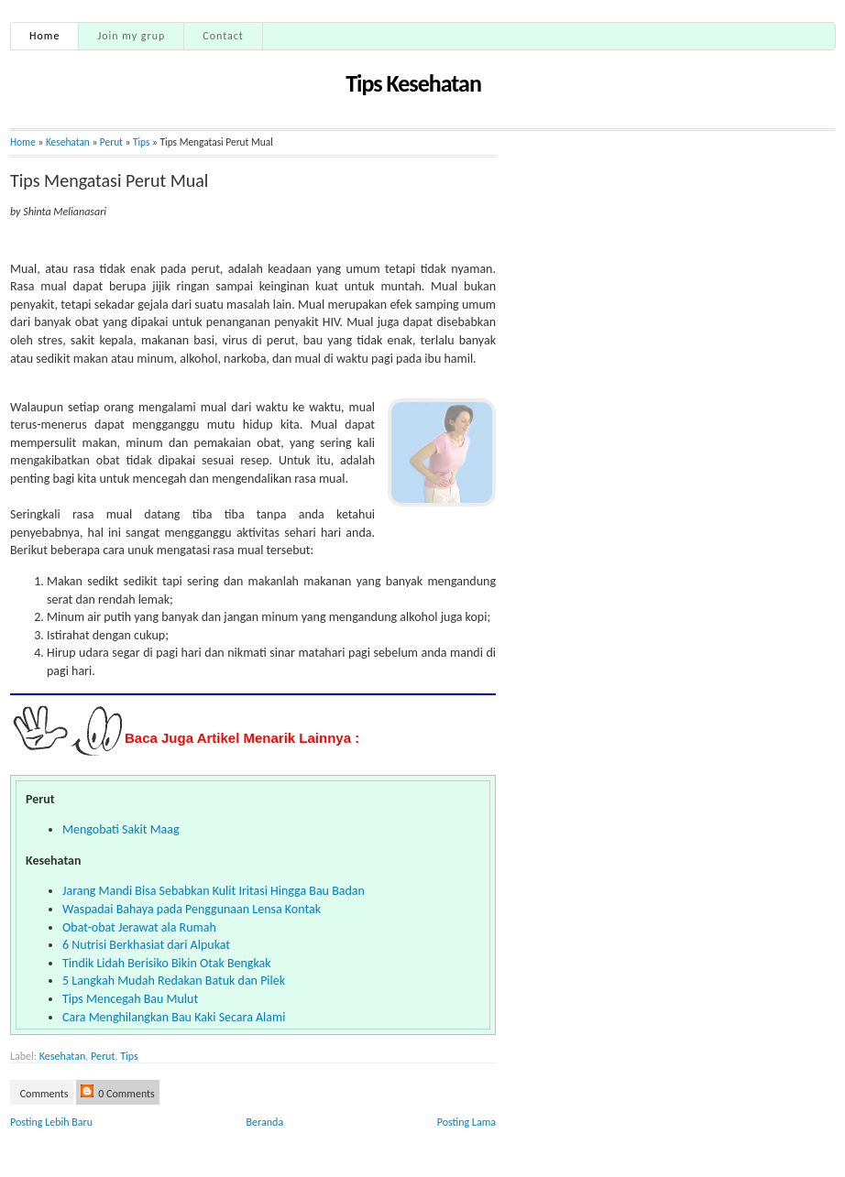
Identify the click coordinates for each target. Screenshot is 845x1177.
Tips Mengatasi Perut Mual (109, 180)
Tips (141, 142)
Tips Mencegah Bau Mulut (130, 999)
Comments (43, 1093)
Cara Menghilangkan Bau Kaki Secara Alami (173, 1017)
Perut (103, 1056)
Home (44, 35)
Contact (223, 35)
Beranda (265, 1122)
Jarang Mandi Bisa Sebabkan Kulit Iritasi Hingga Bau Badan (213, 891)
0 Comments (118, 1092)
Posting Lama (466, 1122)
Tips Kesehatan (413, 83)
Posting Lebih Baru (51, 1122)
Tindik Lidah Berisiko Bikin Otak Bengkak (166, 963)
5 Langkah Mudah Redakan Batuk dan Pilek (173, 980)
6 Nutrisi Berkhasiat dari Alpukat (146, 945)
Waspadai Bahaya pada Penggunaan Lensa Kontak (191, 909)
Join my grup (131, 35)
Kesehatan (68, 142)
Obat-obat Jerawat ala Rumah (139, 927)
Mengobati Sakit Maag (121, 829)
